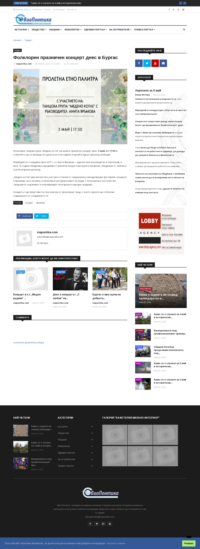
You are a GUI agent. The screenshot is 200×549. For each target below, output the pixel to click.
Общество (39, 29)
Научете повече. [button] (116, 543)
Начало (17, 40)
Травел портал (144, 29)
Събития (61, 272)
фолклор (40, 202)
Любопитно (73, 29)
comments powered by (28, 342)
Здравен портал (95, 29)
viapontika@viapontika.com (50, 236)
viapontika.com (24, 63)
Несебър (139, 346)
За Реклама (59, 9)
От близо (139, 330)
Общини (55, 29)
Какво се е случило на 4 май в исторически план (56, 3)
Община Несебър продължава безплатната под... (168, 349)
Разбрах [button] (188, 543)
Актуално (22, 29)
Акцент (138, 314)
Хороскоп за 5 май (148, 90)
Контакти (71, 9)
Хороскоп (37, 9)
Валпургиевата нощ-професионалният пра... (41, 461)
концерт (29, 202)
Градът (28, 40)
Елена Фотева (142, 94)
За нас (47, 9)
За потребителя (120, 29)
